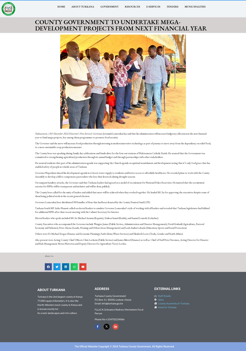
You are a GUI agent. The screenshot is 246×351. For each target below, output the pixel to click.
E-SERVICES (153, 6)
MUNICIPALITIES (195, 6)
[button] (48, 266)
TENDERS (172, 6)
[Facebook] (98, 327)
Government (109, 6)
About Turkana (82, 6)
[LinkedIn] (116, 327)
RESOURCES (132, 6)
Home (61, 6)
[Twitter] (107, 327)
